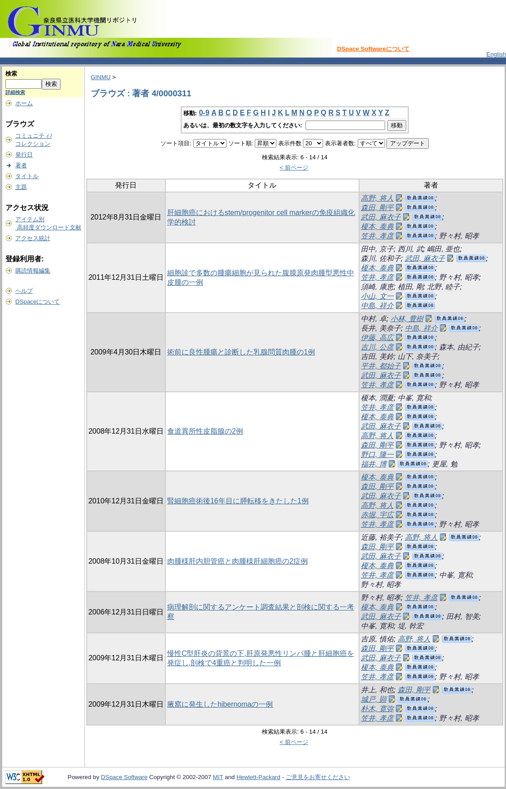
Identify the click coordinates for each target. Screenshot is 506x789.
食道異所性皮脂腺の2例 (205, 431)
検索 (11, 73)
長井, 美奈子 (381, 328)
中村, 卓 (373, 319)
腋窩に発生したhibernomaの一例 (220, 704)
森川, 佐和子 (381, 258)
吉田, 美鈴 (377, 356)
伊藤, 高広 (377, 337)
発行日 (24, 154)
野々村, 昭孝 (459, 236)
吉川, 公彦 (377, 347)
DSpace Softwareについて (373, 48)
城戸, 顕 (373, 699)
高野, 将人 (377, 198)
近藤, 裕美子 (381, 537)
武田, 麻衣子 (381, 217)
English (496, 54)
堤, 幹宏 (410, 626)
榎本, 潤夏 (377, 398)
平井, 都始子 (381, 366)
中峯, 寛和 (414, 398)
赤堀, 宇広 (377, 515)
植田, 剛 (410, 287)
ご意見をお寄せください (318, 777)
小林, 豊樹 (407, 319)
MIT (218, 777)
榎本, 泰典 (377, 226)
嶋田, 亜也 (443, 249)
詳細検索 (15, 92)
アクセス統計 (32, 238)
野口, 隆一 (377, 454)
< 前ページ (294, 167)
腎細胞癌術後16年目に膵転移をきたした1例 (238, 501)
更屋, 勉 (444, 464)
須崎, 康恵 (377, 287)
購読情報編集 (32, 270)
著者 (21, 165)
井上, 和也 (377, 690)
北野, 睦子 (443, 287)
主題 (21, 187)
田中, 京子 (377, 249)
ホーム (24, 103)
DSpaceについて (37, 301)
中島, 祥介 (377, 305)
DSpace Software (124, 777)
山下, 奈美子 (418, 356)
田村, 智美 (462, 616)
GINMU (101, 77)
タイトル (27, 176)
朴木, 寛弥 (377, 709)
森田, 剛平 (377, 207)
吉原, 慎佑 (377, 639)
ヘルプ (24, 290)
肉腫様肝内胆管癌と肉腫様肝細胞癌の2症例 (237, 561)
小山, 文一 (377, 296)
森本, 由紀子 (459, 347)
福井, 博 (373, 464)
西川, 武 (410, 249)
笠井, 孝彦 (377, 236)
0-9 (204, 113)
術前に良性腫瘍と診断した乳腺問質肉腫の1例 (241, 352)
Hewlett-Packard (258, 777)
